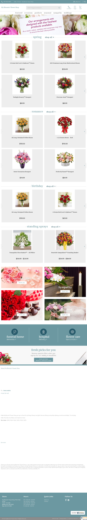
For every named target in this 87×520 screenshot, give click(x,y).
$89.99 (22, 103)
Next (84, 57)
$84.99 (65, 178)
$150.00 (22, 144)
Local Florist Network (73, 518)
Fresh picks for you (43, 352)
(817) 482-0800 (7, 1)
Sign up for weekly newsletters (43, 359)
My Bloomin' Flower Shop (10, 7)
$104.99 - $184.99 (65, 259)
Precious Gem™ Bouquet (65, 97)
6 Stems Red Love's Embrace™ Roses (22, 63)
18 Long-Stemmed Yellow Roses (22, 137)
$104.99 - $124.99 (22, 259)
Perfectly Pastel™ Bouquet (65, 171)
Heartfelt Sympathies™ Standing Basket (65, 252)
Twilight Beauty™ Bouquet (22, 97)
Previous (2, 57)
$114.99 (22, 178)
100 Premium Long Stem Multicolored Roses (65, 63)
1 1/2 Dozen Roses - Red (65, 137)
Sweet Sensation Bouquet (22, 171)
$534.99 (65, 69)
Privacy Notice (63, 518)
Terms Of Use (55, 518)
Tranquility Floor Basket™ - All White (22, 252)
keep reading (7, 390)
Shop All (48, 37)
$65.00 (22, 69)
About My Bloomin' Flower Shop (10, 368)
